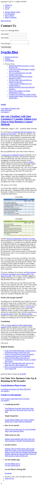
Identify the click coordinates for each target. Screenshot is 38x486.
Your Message (5, 44)
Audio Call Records (21, 456)
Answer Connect (26, 314)
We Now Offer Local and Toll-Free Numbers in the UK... (20, 81)
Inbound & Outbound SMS (20, 454)
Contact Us (8, 5)
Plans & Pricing (6, 21)
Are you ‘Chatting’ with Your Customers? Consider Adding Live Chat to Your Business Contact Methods (19, 121)
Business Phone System (12, 12)
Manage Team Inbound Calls (14, 439)
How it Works (9, 15)
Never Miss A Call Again (17, 451)
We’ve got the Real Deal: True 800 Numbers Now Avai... (20, 74)
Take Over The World (16, 411)
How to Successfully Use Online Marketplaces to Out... (19, 92)
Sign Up (7, 7)
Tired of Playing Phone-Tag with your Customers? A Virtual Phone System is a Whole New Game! (20, 360)
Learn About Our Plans (16, 432)
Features (7, 59)
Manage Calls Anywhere (13, 449)
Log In (7, 8)
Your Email (4, 38)
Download (8, 474)
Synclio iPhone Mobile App (14, 420)
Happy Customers (11, 17)
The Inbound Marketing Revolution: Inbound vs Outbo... (20, 78)
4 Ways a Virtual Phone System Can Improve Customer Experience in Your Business (19, 355)
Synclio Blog (9, 52)
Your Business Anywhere (13, 409)
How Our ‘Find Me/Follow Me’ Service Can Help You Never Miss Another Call (19, 364)
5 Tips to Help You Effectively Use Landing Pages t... (20, 85)
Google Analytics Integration (22, 422)
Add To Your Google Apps (13, 430)
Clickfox (31, 162)
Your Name (4, 34)
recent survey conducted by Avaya (13, 155)
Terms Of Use (9, 479)
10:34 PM (23, 374)
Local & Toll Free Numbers (19, 453)
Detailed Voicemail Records (25, 441)
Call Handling (9, 61)
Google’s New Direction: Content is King (22, 95)
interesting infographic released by (17, 239)
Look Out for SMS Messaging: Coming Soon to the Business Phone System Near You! (20, 352)
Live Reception (10, 14)
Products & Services (11, 57)
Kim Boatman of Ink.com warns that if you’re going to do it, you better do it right (18, 274)
